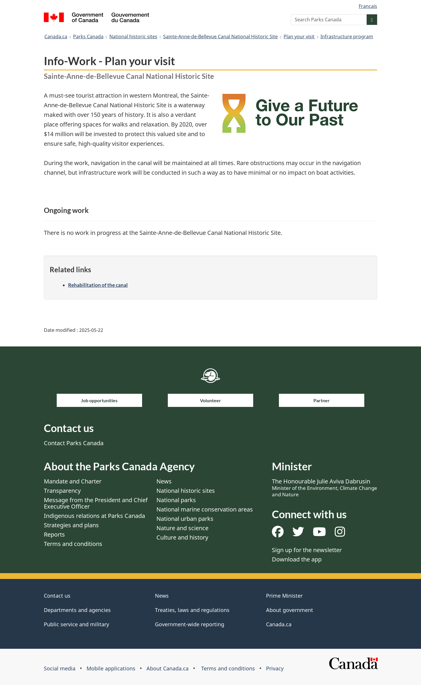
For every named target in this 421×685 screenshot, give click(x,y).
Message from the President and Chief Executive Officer (96, 503)
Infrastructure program (346, 36)
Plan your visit (299, 36)
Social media (59, 668)
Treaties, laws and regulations (192, 609)
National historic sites (133, 36)
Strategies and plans (71, 525)
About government (289, 609)
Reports (54, 534)
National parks (176, 500)
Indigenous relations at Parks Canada (94, 516)
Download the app (297, 559)
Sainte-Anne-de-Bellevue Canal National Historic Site (220, 36)
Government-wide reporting (189, 624)
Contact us (57, 595)
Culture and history (182, 537)
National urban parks (184, 519)
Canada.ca (55, 36)
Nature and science (182, 528)
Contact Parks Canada (73, 443)
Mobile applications (111, 668)
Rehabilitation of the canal (98, 285)
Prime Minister (284, 595)
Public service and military (76, 624)
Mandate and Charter (72, 481)
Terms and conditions (73, 544)
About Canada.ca (167, 668)
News (164, 481)
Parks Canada (88, 36)
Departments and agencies (77, 609)
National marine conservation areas (204, 509)
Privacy (275, 668)
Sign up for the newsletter (307, 550)
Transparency (62, 491)
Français (368, 6)
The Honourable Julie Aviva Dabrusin (324, 487)
